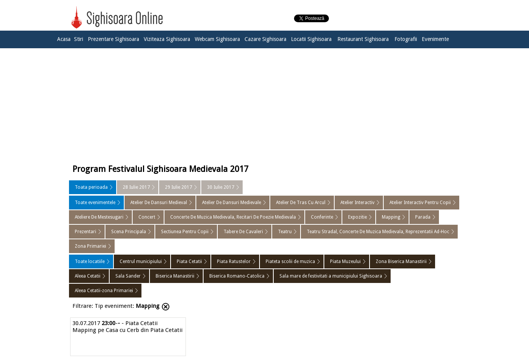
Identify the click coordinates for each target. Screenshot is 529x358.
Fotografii (405, 39)
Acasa (64, 39)
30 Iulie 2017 (220, 187)
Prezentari (85, 231)
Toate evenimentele (95, 202)
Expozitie (357, 217)
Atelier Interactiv (357, 202)
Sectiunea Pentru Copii (185, 231)
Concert (146, 217)
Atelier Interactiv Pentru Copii (420, 202)
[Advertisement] (264, 104)
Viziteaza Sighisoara (167, 39)
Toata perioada (91, 187)
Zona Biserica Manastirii (401, 261)
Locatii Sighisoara (311, 39)
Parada (422, 217)
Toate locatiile (90, 261)
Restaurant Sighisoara (363, 39)
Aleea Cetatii (87, 276)
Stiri (78, 39)
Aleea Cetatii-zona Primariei (104, 290)
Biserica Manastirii (175, 276)
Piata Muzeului (345, 261)
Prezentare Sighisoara (113, 39)
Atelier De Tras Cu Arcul (300, 202)
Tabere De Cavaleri (243, 231)
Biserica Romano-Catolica (236, 276)
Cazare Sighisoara (265, 39)
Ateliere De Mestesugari (99, 217)
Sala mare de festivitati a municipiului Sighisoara (330, 276)
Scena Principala (128, 231)
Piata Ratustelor (234, 261)
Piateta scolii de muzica (290, 261)
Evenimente (435, 39)
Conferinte (322, 217)
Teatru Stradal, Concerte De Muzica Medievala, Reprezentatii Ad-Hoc (378, 231)
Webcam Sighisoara (217, 39)
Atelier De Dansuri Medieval (158, 202)
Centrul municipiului (141, 261)
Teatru (285, 231)
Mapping (391, 217)
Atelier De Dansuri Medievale (231, 202)
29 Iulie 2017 (178, 187)
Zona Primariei (90, 246)
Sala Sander (128, 276)
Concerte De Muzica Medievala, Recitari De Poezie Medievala (233, 217)
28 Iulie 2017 (136, 187)
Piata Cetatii (189, 261)
